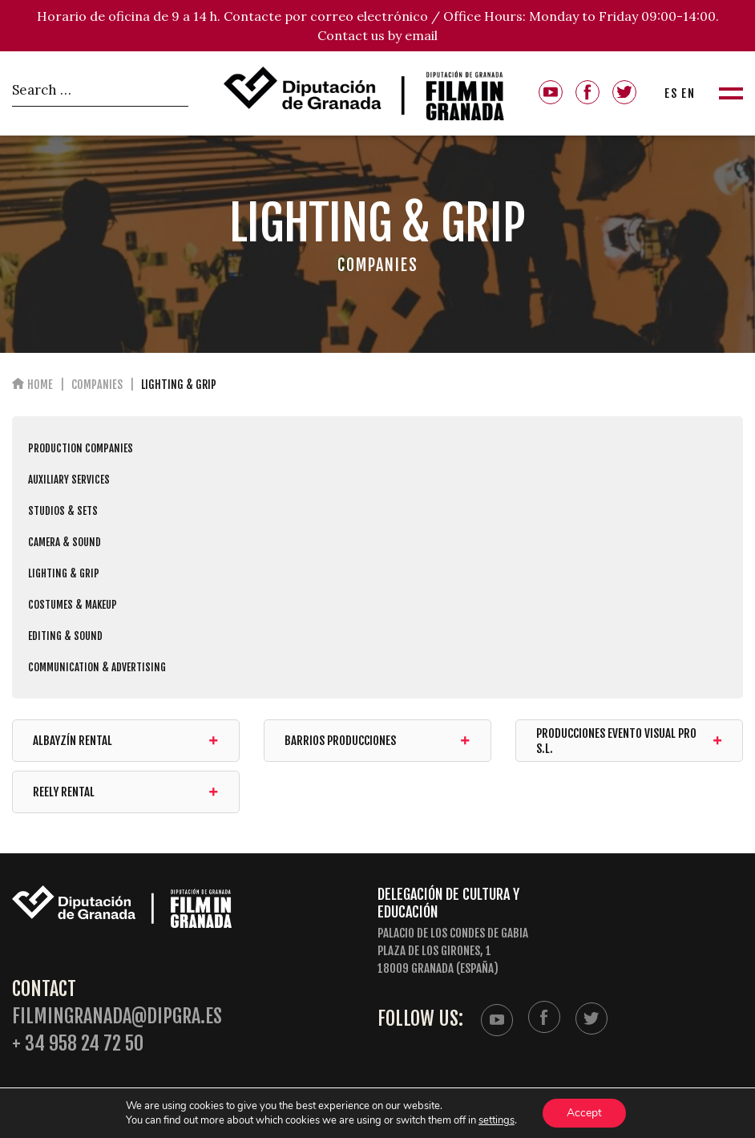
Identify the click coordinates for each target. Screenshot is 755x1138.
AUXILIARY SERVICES (69, 479)
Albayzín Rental (126, 740)
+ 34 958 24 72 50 (77, 1043)
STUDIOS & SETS (63, 510)
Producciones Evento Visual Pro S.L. (629, 741)
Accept (584, 1112)
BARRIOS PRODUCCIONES (377, 740)
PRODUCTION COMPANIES (80, 448)
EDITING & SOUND (65, 636)
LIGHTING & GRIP (63, 573)
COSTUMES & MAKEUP (72, 604)
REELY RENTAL (126, 792)
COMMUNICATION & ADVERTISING (97, 667)
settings (496, 1120)
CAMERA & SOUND (64, 542)
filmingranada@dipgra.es (117, 1016)
